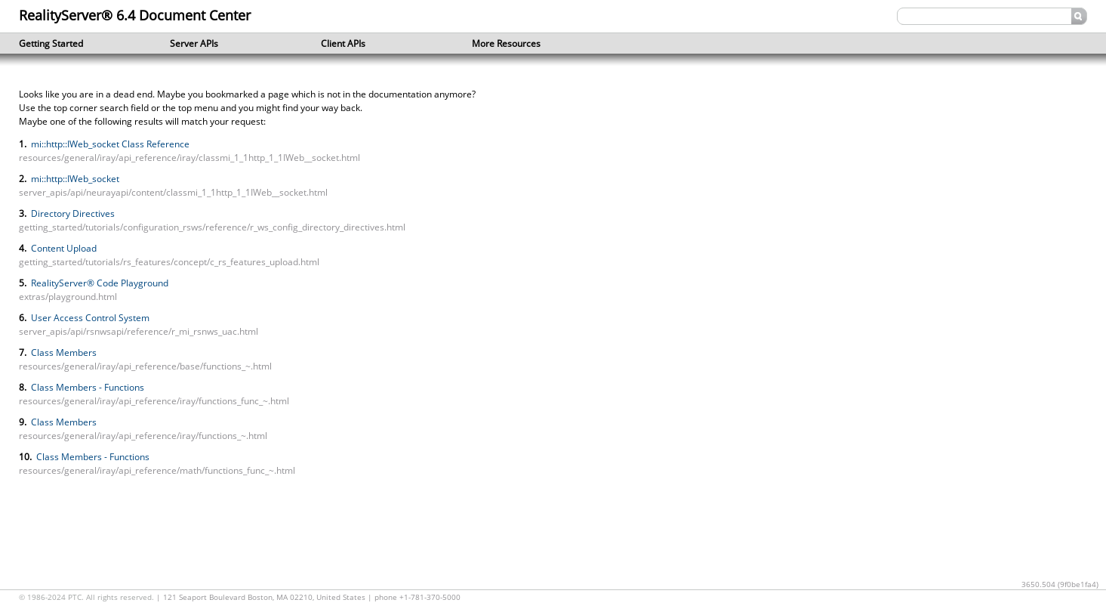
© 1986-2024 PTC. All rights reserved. (87, 597)
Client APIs (374, 43)
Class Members (63, 352)
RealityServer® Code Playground (98, 283)
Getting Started (72, 43)
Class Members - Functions (86, 387)
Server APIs (223, 43)
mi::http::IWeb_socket (74, 178)
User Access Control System (89, 317)
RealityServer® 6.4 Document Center (135, 15)
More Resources (525, 43)
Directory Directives (72, 213)
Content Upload (63, 248)
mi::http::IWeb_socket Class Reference (109, 144)
